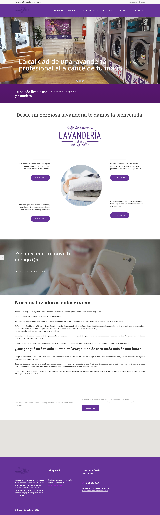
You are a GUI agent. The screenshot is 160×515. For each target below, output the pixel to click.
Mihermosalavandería (24, 510)
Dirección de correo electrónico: (94, 400)
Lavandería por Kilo (123, 191)
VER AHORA (40, 178)
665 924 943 (132, 2)
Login (143, 2)
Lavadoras (43, 153)
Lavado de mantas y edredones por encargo (35, 192)
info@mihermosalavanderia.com (95, 491)
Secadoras (117, 153)
